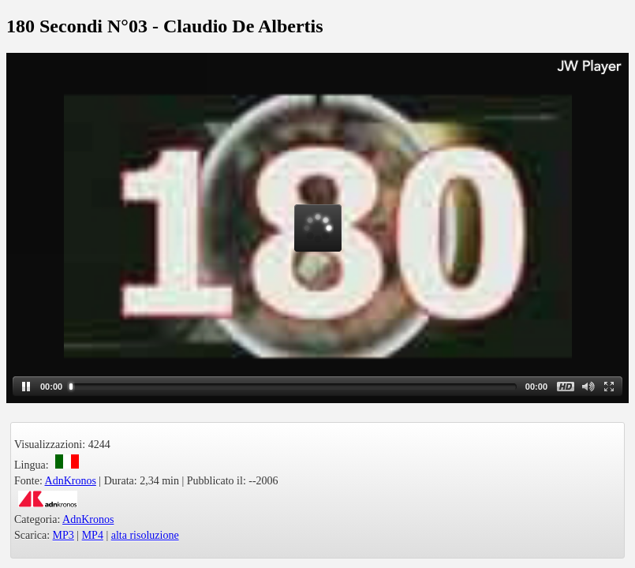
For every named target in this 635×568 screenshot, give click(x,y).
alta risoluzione (145, 535)
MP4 (92, 535)
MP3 (63, 535)
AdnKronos (70, 481)
